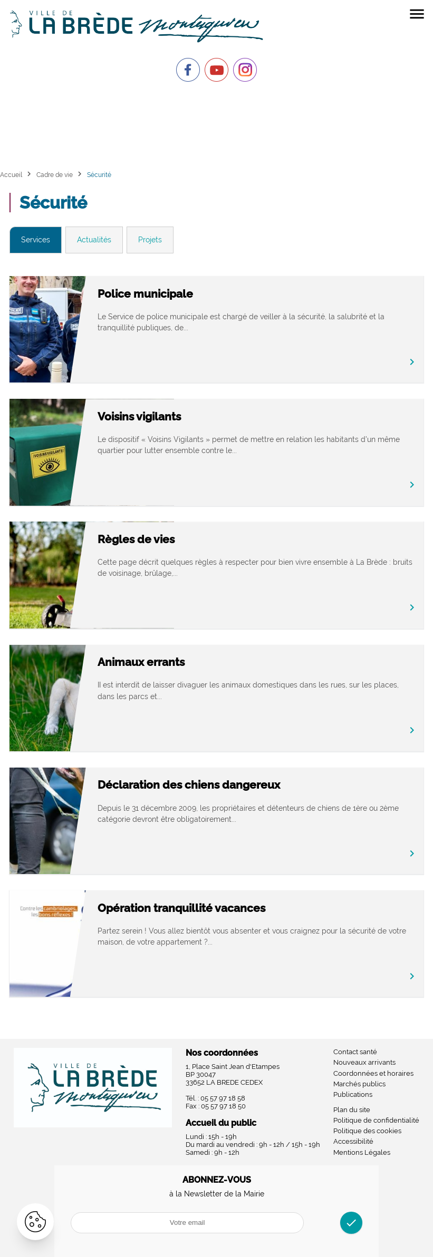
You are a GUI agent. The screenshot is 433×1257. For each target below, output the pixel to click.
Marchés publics (359, 1084)
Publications (352, 1094)
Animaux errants (216, 662)
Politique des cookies (367, 1131)
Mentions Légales (361, 1152)
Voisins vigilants (214, 416)
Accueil (11, 175)
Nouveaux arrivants (364, 1062)
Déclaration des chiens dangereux (264, 784)
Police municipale (220, 293)
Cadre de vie (54, 175)
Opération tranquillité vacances (257, 908)
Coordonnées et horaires (373, 1073)
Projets (150, 239)
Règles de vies (211, 539)
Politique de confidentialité (376, 1120)
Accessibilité (353, 1141)
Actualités (94, 239)
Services (35, 239)
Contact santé (355, 1052)
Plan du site (351, 1110)
